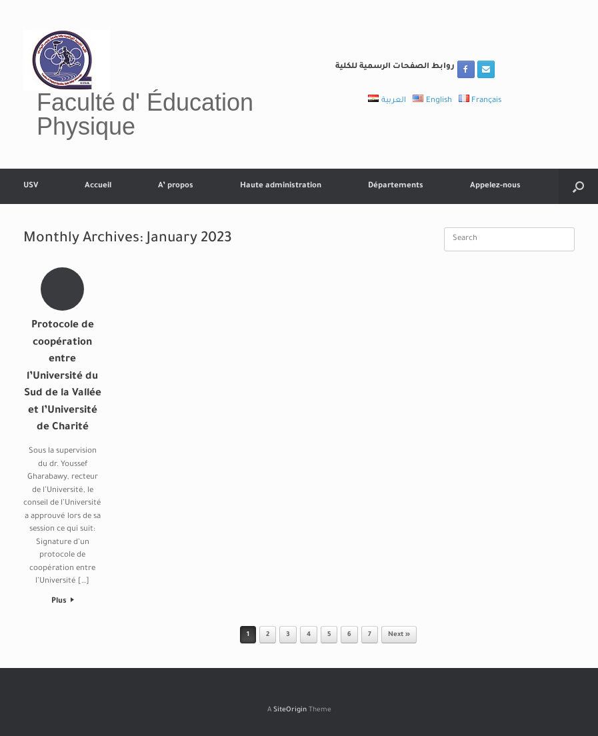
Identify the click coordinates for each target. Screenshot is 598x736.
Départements (395, 186)
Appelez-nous (495, 186)
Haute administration (280, 186)
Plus (62, 601)
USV (30, 186)
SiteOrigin (290, 710)
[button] (578, 186)
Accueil (98, 186)
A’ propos (175, 186)
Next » (399, 635)
